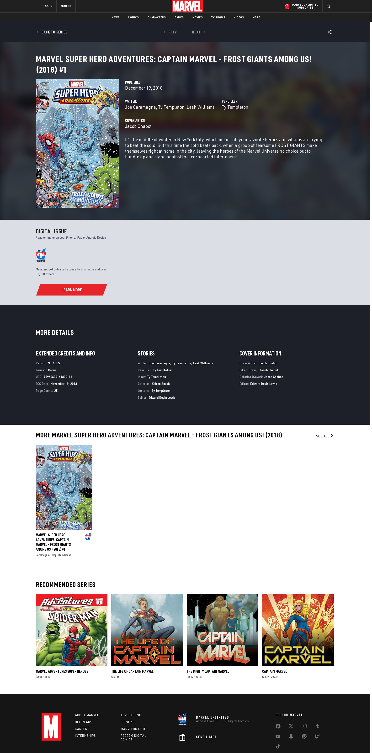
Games (179, 17)
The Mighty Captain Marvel (208, 645)
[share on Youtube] (278, 711)
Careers (82, 703)
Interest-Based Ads (268, 741)
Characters (157, 17)
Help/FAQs (83, 696)
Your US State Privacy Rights (127, 741)
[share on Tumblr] (317, 701)
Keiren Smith (161, 358)
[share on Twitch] (317, 711)
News (116, 17)
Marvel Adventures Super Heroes (62, 645)
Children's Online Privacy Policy (201, 741)
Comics (133, 17)
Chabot (68, 529)
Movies (197, 17)
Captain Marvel (274, 645)
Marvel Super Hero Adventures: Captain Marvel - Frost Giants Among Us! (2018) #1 (53, 516)
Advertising (131, 689)
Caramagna (42, 529)
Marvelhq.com (133, 703)
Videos (239, 17)
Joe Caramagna (140, 112)
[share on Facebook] (278, 701)
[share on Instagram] (304, 701)
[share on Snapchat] (291, 711)
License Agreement (238, 741)
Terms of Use (73, 741)
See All (325, 410)
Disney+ (127, 696)
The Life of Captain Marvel (132, 645)
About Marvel (87, 689)
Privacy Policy (95, 741)
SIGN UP (65, 6)
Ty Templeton (171, 112)
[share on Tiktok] (278, 721)
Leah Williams (200, 112)
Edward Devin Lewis (162, 372)
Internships (85, 710)
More (256, 17)
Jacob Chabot (138, 131)
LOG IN (48, 6)
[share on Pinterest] (304, 711)
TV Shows (218, 17)
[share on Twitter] (291, 701)
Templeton (56, 529)
